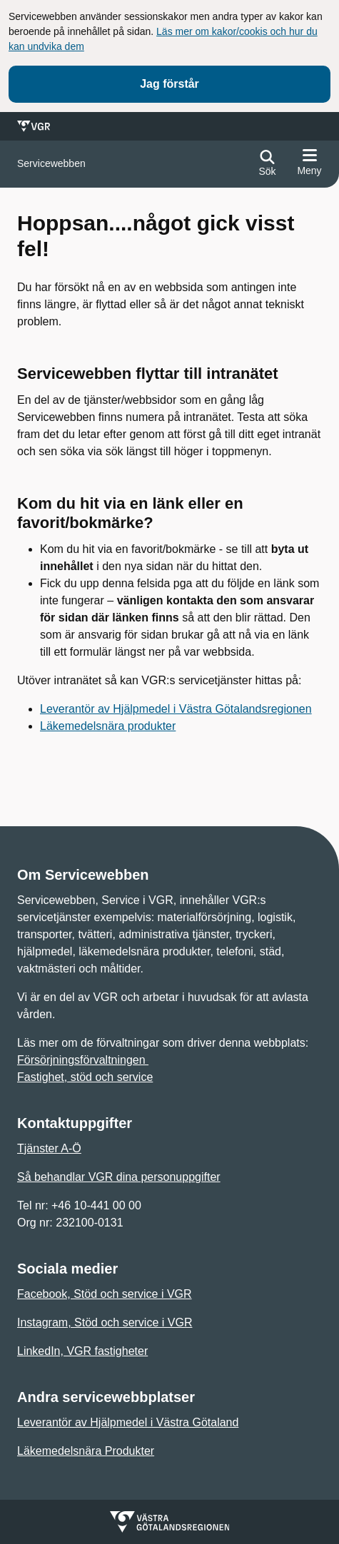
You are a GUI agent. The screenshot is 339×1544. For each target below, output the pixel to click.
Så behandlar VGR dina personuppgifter (119, 1177)
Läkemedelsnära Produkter (85, 1451)
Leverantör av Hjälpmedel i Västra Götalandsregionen (176, 709)
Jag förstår (169, 84)
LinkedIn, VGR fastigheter (82, 1351)
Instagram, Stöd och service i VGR (104, 1322)
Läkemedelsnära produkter (108, 726)
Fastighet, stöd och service (85, 1077)
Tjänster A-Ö (49, 1148)
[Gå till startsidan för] (51, 163)
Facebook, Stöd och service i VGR (104, 1294)
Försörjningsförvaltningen (82, 1060)
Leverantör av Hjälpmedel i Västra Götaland (127, 1422)
